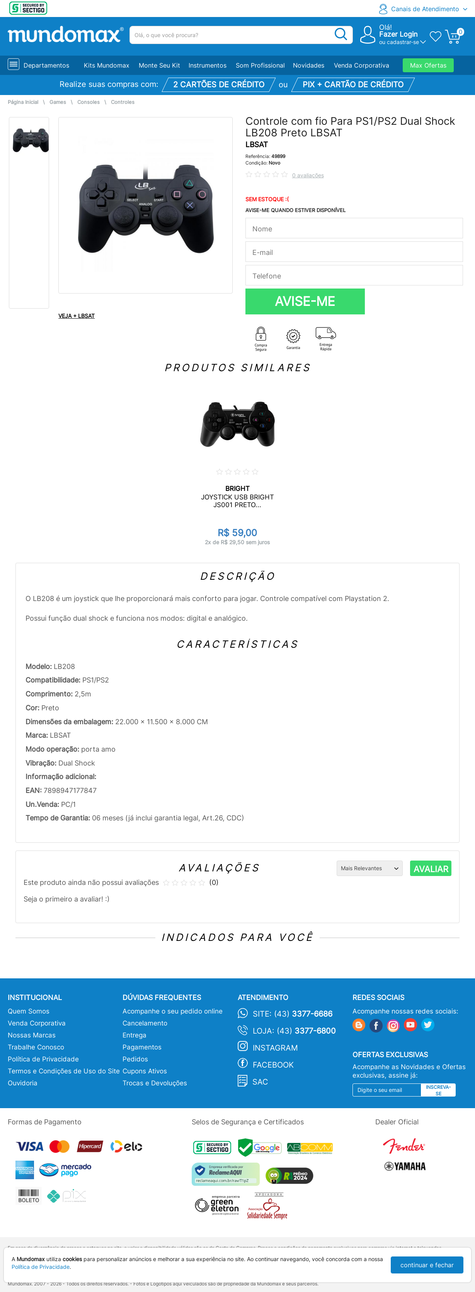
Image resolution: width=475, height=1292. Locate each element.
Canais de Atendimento (425, 9)
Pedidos (135, 1059)
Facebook (273, 1065)
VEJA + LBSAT (76, 315)
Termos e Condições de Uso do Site (64, 1071)
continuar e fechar (427, 1265)
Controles (122, 102)
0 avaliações (308, 175)
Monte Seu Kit (159, 65)
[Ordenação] (370, 868)
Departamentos (46, 65)
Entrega (134, 1035)
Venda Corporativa (361, 65)
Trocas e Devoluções (155, 1083)
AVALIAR (431, 869)
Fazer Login (398, 34)
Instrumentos (207, 65)
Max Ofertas (428, 65)
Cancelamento (145, 1023)
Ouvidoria (22, 1083)
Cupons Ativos (145, 1071)
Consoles (88, 102)
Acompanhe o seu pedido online (173, 1011)
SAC (260, 1082)
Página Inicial (23, 102)
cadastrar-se (403, 42)
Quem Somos (28, 1011)
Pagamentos (142, 1047)
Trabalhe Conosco (36, 1047)
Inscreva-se (438, 1090)
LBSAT (256, 144)
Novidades (308, 65)
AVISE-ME (305, 301)
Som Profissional (260, 65)
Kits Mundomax (106, 65)
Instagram (275, 1048)
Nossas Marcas (32, 1035)
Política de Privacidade (43, 1059)
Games (57, 102)
